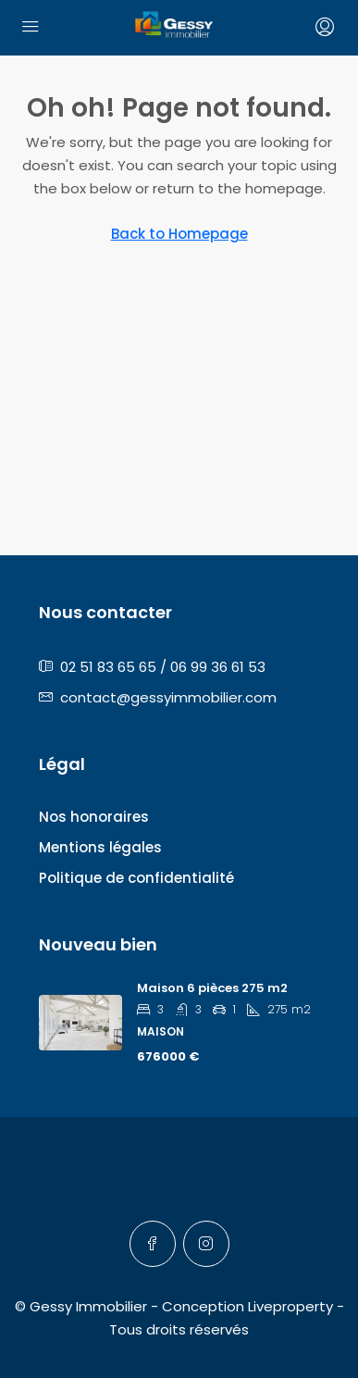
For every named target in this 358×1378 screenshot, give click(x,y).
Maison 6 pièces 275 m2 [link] (212, 988)
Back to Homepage (179, 233)
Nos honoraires (94, 816)
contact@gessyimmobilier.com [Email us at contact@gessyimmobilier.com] (168, 697)
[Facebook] (153, 1244)
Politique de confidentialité (136, 878)
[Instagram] (206, 1244)
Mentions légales (100, 847)
